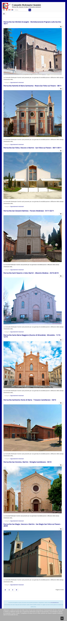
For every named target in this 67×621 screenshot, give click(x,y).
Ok (62, 618)
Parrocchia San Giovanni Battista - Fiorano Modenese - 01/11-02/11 (29, 211)
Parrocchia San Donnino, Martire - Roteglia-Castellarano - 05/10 (27, 462)
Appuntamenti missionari (17, 82)
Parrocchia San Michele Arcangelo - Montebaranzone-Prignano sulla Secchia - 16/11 (33, 23)
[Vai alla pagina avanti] (13, 590)
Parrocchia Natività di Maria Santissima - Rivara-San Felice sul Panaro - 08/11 (32, 86)
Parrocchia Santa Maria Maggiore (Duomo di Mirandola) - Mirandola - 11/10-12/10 (32, 336)
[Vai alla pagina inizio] (5, 590)
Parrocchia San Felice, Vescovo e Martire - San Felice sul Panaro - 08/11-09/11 (32, 148)
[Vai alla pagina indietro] (9, 590)
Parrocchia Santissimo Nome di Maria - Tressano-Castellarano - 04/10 (30, 400)
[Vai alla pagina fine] (17, 590)
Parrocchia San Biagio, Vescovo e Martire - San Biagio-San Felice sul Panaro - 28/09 (32, 525)
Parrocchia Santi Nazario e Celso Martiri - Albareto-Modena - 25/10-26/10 (31, 273)
